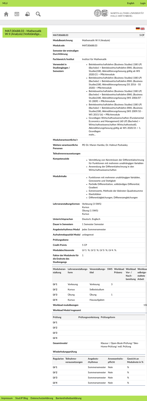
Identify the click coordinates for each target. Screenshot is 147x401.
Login (143, 3)
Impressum (7, 398)
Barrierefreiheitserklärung (68, 398)
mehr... (92, 135)
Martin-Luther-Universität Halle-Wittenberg (119, 13)
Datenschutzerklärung (42, 398)
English (130, 3)
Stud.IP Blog (21, 398)
